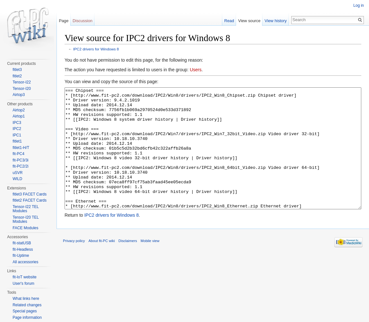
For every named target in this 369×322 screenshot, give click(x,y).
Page (63, 20)
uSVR (17, 172)
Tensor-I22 (22, 82)
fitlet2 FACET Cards (30, 200)
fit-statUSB (22, 243)
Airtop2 (19, 110)
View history (276, 20)
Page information (27, 317)
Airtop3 (19, 94)
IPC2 (17, 128)
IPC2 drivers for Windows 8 (96, 49)
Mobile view (150, 265)
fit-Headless (23, 249)
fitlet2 (17, 76)
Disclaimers (128, 265)
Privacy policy (74, 265)
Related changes (27, 305)
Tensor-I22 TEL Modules (26, 209)
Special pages (25, 311)
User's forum (23, 283)
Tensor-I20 (22, 88)
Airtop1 (19, 116)
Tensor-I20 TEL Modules (26, 219)
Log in (358, 5)
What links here (26, 298)
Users (196, 69)
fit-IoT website (24, 277)
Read (229, 20)
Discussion (82, 20)
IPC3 (17, 122)
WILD (17, 179)
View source (249, 20)
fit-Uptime (21, 255)
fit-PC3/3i (20, 160)
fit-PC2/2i (20, 166)
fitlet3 (17, 69)
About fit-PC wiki (102, 265)
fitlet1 (17, 141)
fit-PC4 (18, 154)
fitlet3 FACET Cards (30, 194)
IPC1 (17, 135)
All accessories (25, 262)
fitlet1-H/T (21, 147)
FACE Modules (25, 228)
